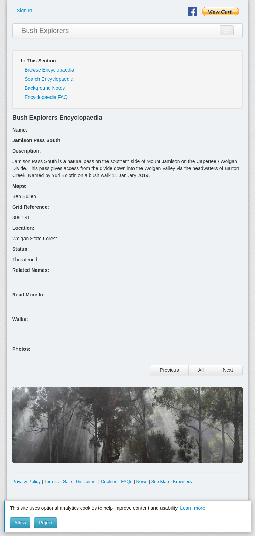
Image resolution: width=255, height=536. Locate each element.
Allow (20, 522)
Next (228, 370)
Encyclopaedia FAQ (46, 97)
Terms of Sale (58, 481)
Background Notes (45, 88)
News (141, 481)
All (201, 370)
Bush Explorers (45, 30)
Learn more (192, 508)
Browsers (182, 481)
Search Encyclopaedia (49, 79)
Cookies (109, 481)
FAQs (126, 481)
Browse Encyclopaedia (49, 70)
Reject (46, 522)
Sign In (24, 10)
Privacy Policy (26, 481)
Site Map (160, 481)
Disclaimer (86, 481)
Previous (169, 370)
